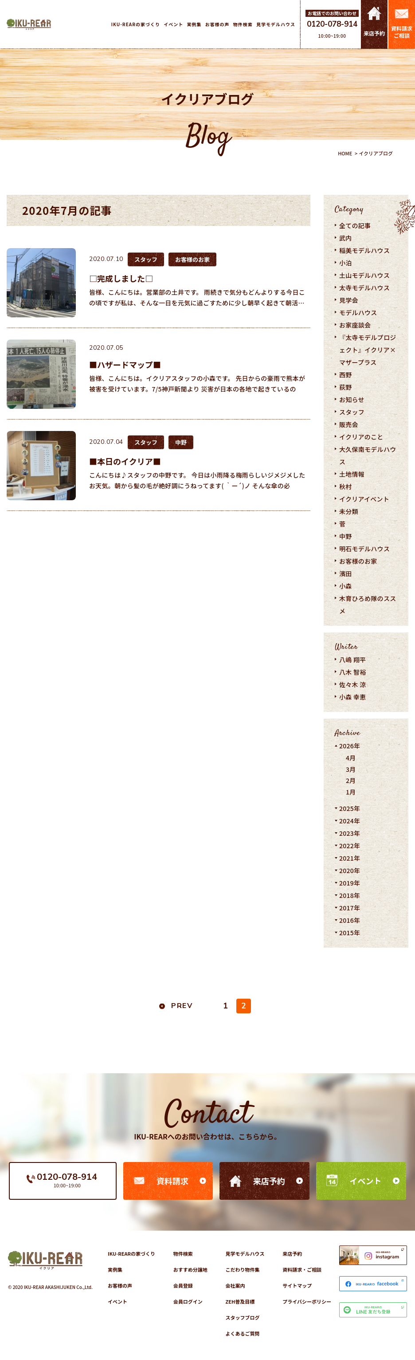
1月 (351, 791)
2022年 (349, 845)
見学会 (348, 300)
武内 (345, 237)
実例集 (115, 1269)
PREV (181, 1006)
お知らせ (351, 399)
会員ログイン (188, 1301)
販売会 (348, 424)
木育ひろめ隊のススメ (367, 604)
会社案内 (235, 1285)
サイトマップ (297, 1285)
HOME (345, 153)
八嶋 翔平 (352, 659)
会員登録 (183, 1285)
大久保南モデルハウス (367, 455)
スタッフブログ (242, 1317)
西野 (345, 374)
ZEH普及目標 (239, 1301)
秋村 (345, 486)
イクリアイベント (364, 498)
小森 (345, 585)
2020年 (349, 870)
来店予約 (269, 1180)
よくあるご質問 (242, 1333)
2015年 (349, 932)
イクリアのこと (361, 436)
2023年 (349, 833)
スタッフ (351, 411)
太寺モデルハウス (364, 287)
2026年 (349, 745)
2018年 (349, 895)
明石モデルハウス (364, 548)
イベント (366, 1180)
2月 (351, 780)
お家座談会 (355, 324)
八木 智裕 (352, 672)
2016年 (349, 920)
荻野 (345, 387)
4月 (351, 757)
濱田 (345, 573)
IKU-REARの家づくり (131, 1253)
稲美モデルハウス (364, 250)
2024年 (349, 820)
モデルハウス (358, 312)
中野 (345, 536)
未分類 (348, 511)
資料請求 (172, 1180)
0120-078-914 (332, 24)
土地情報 (351, 474)
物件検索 (183, 1253)
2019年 (349, 882)
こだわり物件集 (242, 1269)
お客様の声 (120, 1285)
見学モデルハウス (244, 1253)
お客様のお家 (358, 561)
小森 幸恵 (352, 696)
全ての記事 (355, 225)
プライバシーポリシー (306, 1301)
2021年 (349, 858)
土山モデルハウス (364, 275)
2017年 (349, 907)
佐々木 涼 (352, 684)
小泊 (345, 262)
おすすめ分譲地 (190, 1269)
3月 (351, 769)
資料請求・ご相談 (301, 1269)
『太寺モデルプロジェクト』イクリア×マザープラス (367, 350)
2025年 (349, 808)
